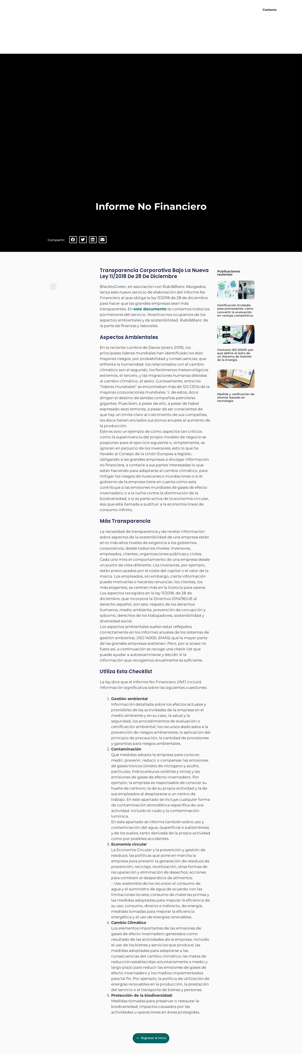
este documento (150, 309)
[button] (73, 239)
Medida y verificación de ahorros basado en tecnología (235, 397)
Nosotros (120, 9)
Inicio (100, 9)
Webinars (168, 9)
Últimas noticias (194, 9)
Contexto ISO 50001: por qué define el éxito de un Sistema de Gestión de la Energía (235, 355)
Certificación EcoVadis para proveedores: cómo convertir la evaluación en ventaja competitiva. (235, 310)
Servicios (145, 9)
